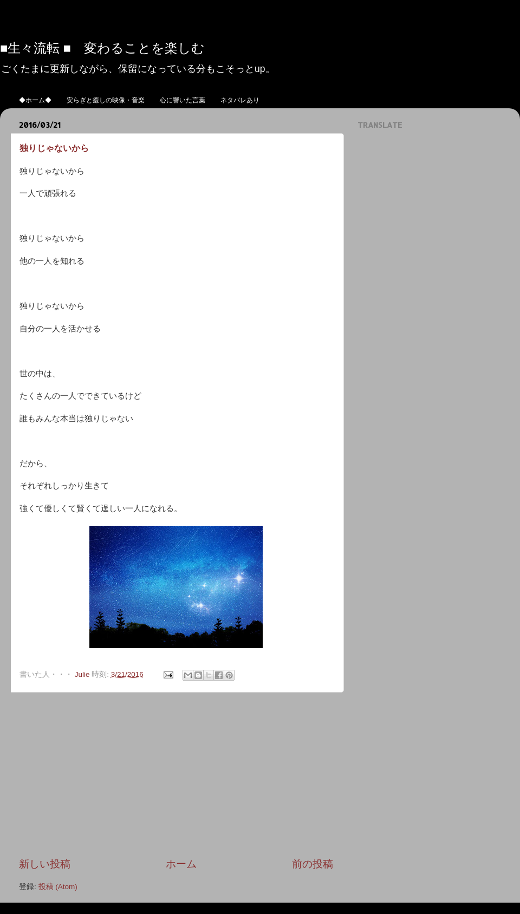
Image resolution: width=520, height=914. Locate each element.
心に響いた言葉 (182, 100)
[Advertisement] (176, 775)
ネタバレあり (239, 100)
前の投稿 (312, 864)
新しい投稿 (44, 864)
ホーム (181, 864)
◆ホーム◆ (35, 100)
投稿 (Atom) (57, 887)
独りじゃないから (54, 147)
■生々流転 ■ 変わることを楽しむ (102, 47)
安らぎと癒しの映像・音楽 (106, 100)
